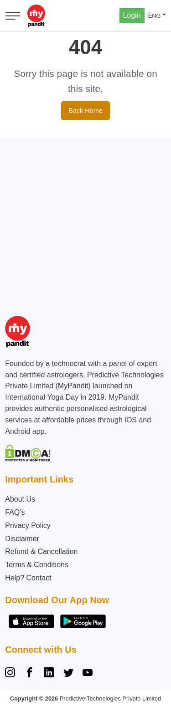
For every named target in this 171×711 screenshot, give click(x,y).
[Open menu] (12, 16)
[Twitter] (68, 673)
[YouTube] (87, 673)
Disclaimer (22, 539)
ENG (154, 15)
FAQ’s (15, 512)
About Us (20, 499)
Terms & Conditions (36, 565)
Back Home (85, 110)
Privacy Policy (28, 525)
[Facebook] (29, 673)
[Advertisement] (85, 223)
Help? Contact (28, 578)
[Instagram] (12, 673)
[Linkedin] (48, 673)
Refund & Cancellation (41, 551)
